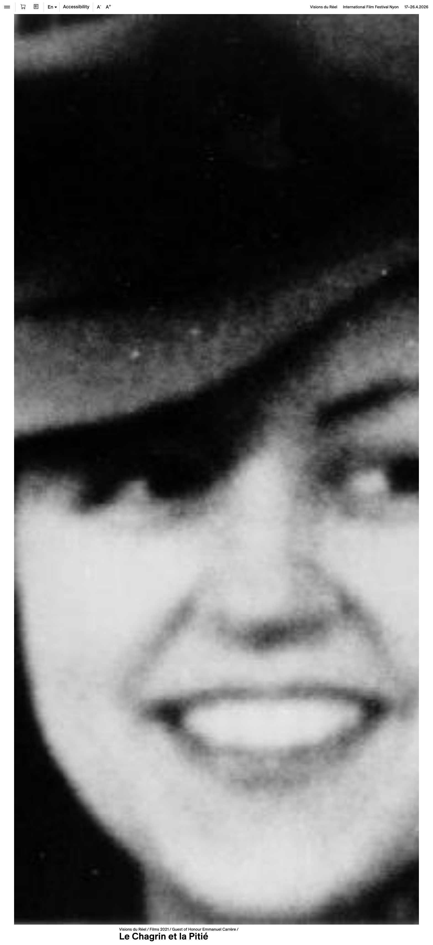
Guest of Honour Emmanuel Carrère (204, 929)
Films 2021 (159, 929)
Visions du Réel (132, 929)
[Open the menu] (7, 7)
